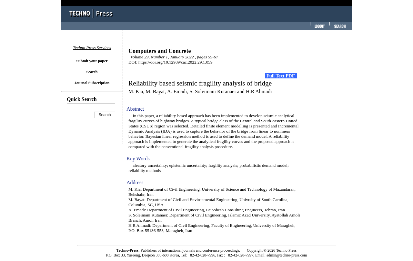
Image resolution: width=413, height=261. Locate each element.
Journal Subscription (92, 83)
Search (91, 72)
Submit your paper (91, 61)
